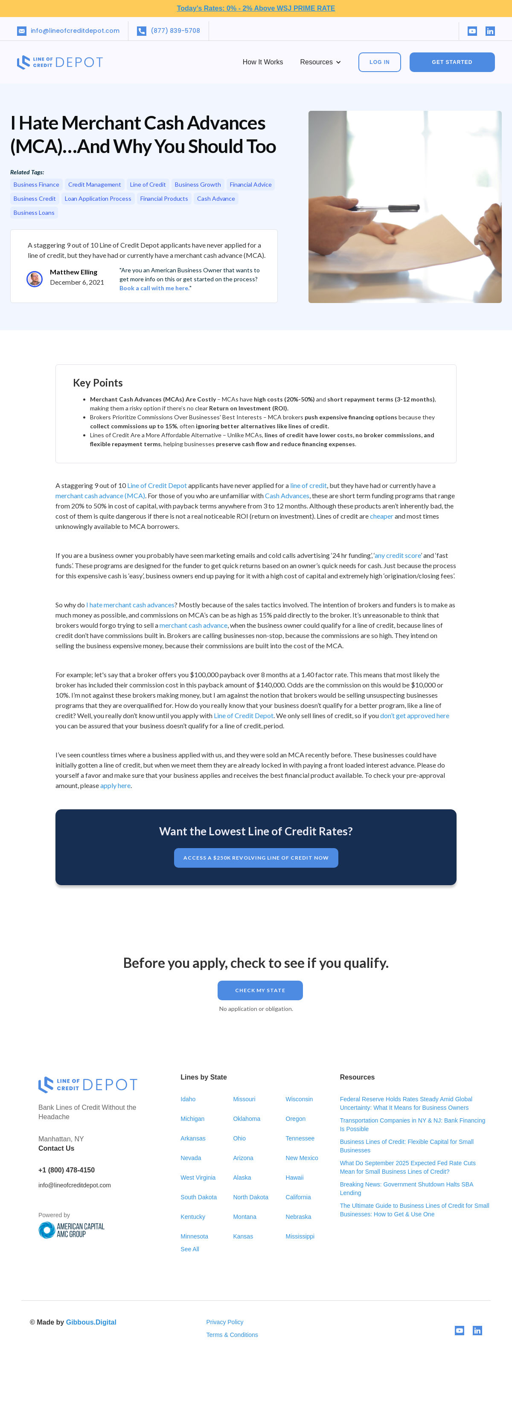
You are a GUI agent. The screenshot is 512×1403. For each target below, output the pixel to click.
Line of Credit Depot (157, 485)
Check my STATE (260, 990)
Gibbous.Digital (91, 1322)
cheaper (381, 516)
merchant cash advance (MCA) (100, 495)
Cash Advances (287, 495)
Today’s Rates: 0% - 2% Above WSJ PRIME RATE (256, 8)
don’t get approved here (414, 715)
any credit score (398, 555)
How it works (263, 62)
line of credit (308, 485)
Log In (379, 62)
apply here (115, 785)
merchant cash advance (193, 625)
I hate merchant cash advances (130, 604)
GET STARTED (452, 62)
